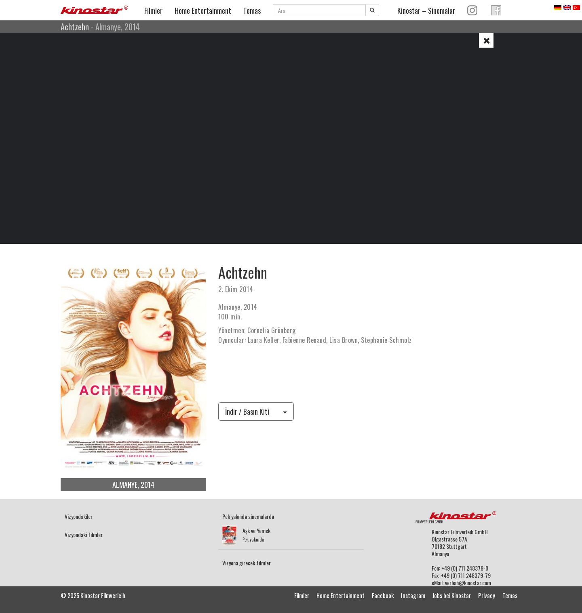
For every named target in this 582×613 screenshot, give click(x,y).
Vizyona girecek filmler (246, 562)
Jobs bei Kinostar (451, 595)
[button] (486, 40)
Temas (252, 10)
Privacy (486, 595)
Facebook (383, 595)
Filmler (153, 10)
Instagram (413, 595)
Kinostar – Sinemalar (426, 10)
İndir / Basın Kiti (256, 411)
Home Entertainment (203, 10)
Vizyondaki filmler (84, 534)
